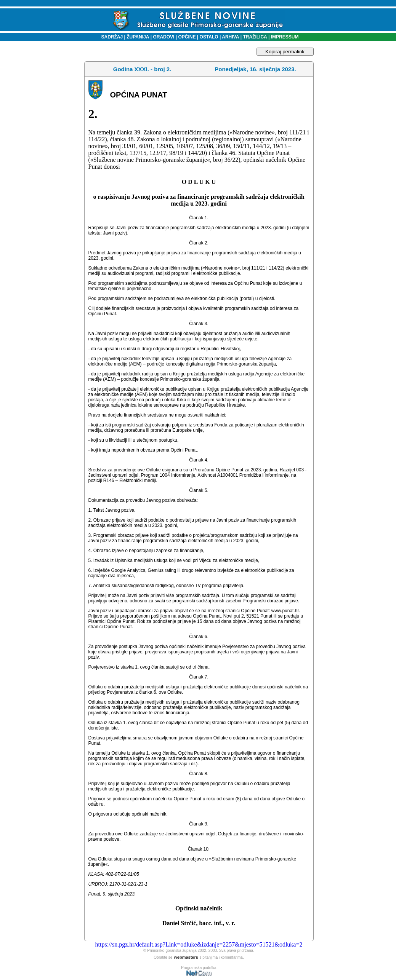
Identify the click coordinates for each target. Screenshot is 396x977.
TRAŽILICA (254, 37)
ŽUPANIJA (138, 37)
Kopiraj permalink (285, 51)
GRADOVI (163, 37)
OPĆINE (187, 37)
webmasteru (186, 957)
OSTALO (209, 37)
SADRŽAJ (110, 37)
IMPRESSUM (285, 37)
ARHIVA (230, 37)
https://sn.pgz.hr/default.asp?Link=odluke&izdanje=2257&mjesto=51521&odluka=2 (198, 944)
